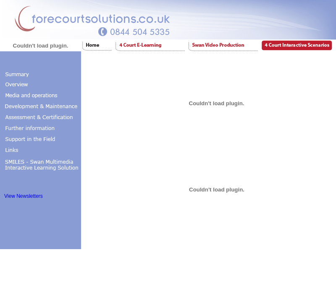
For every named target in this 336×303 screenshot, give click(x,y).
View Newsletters (23, 196)
